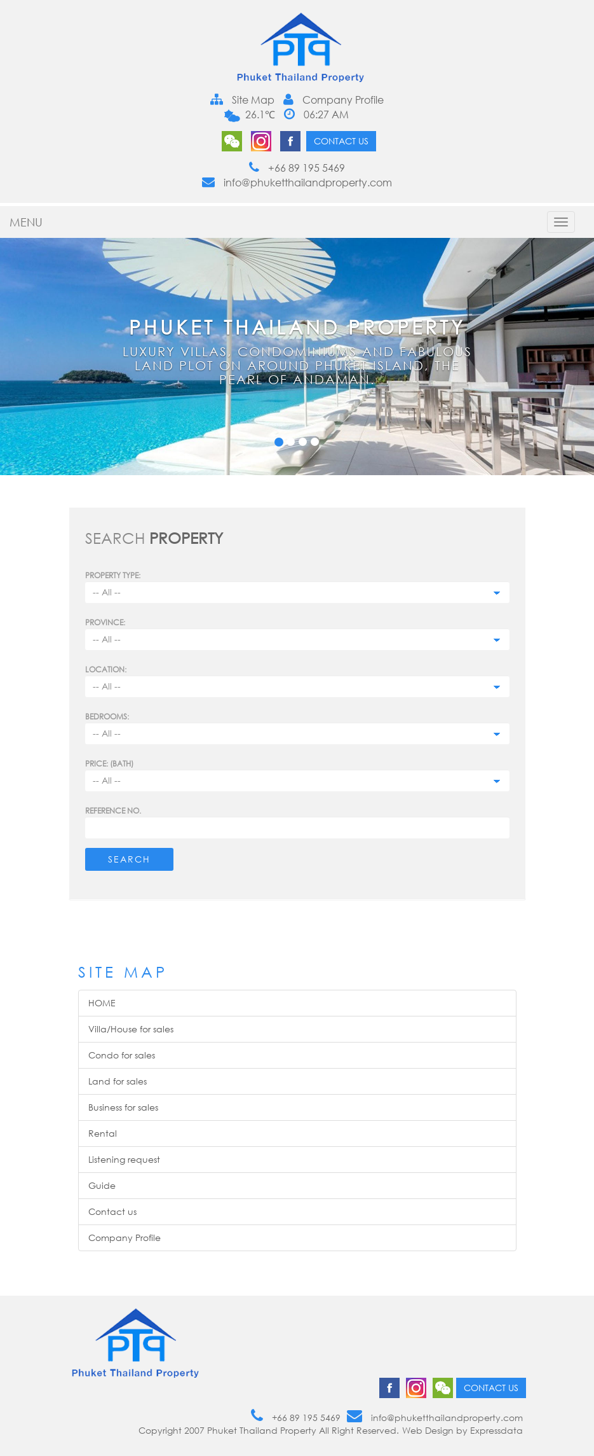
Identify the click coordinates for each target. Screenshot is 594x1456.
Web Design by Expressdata (462, 1430)
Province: (105, 622)
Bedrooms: (107, 716)
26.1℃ (258, 114)
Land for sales (117, 1081)
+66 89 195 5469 (297, 168)
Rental (102, 1133)
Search (129, 859)
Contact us (341, 140)
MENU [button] (26, 222)
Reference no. (113, 810)
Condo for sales (121, 1055)
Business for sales (123, 1107)
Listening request (124, 1159)
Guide (102, 1185)
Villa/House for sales (130, 1028)
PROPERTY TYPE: (112, 575)
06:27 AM (316, 114)
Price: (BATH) (109, 763)
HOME (102, 1002)
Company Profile (333, 100)
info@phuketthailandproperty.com (297, 182)
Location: (105, 669)
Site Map (242, 100)
